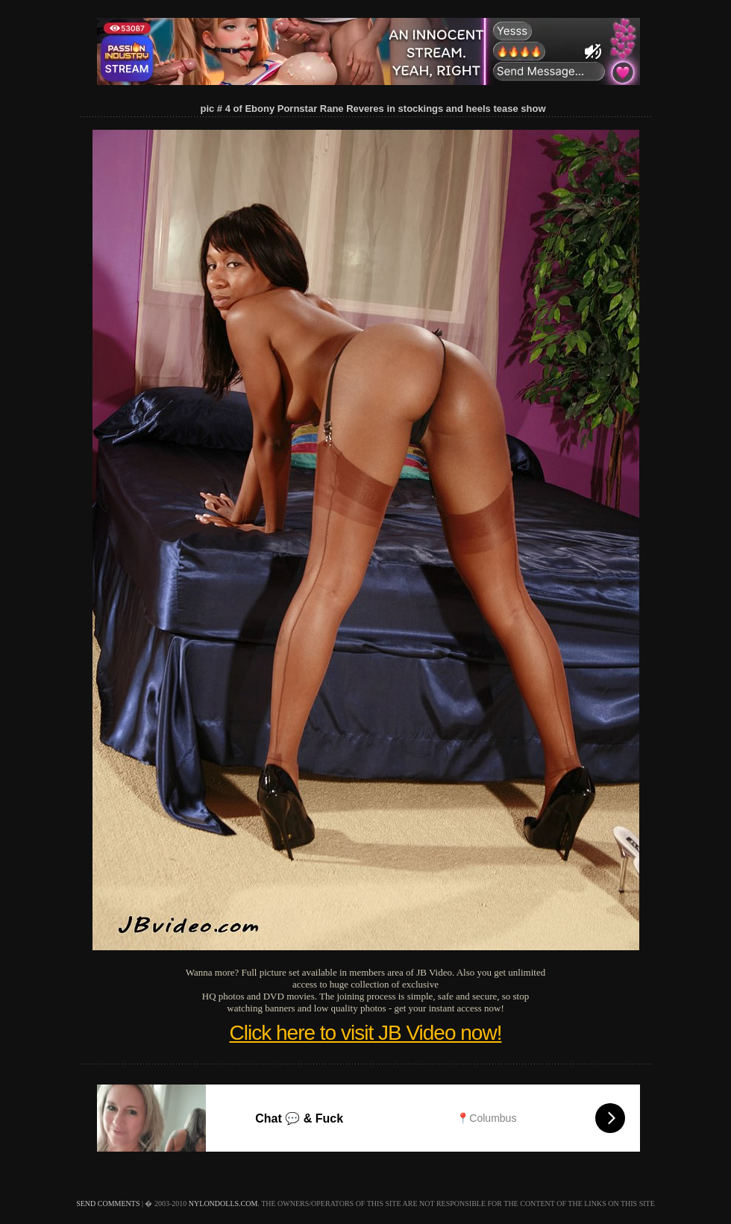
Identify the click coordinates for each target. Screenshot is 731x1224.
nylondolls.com (223, 1203)
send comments (107, 1203)
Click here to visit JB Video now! (366, 1032)
